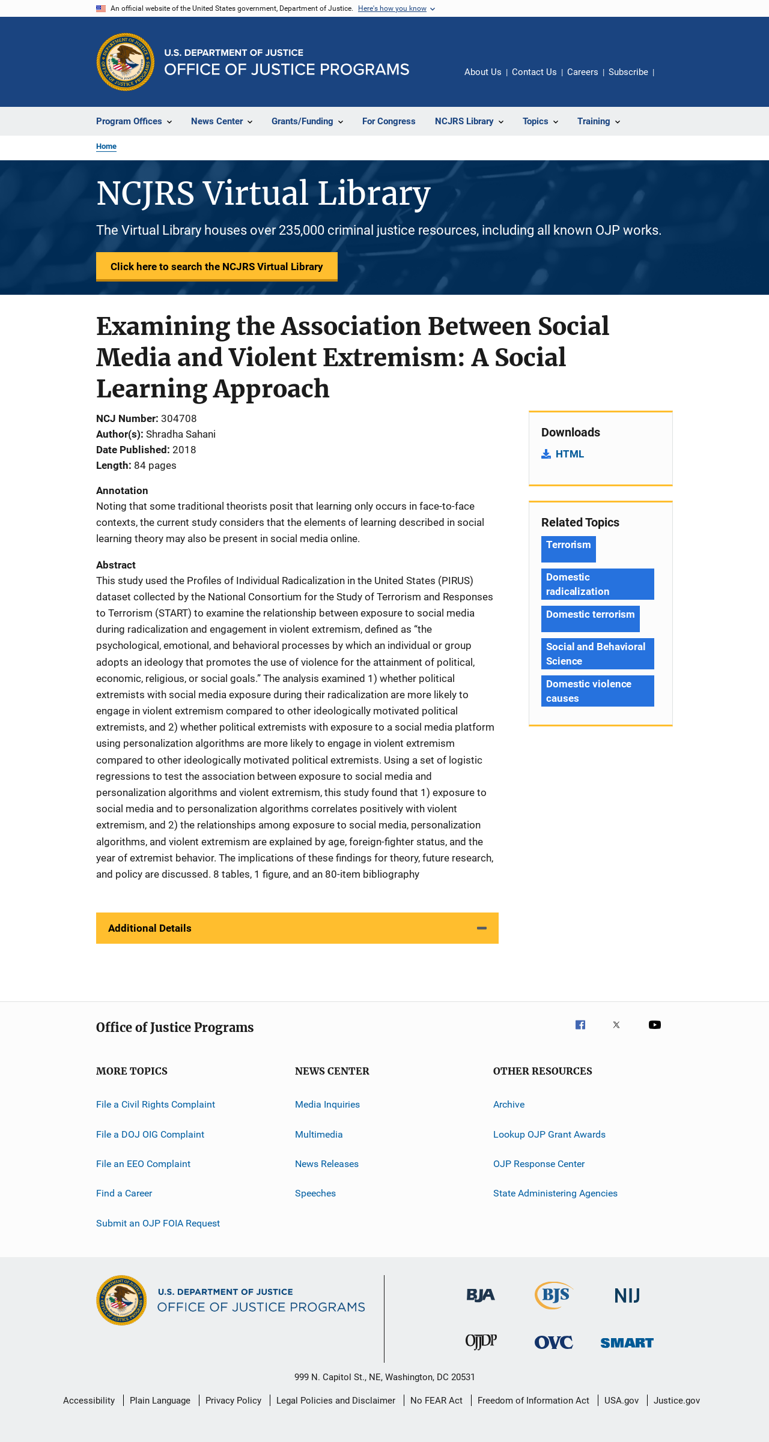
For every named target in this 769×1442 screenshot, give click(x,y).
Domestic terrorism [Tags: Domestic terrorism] (590, 614)
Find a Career (124, 1193)
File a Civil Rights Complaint (155, 1104)
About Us (483, 72)
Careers (582, 72)
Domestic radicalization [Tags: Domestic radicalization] (578, 584)
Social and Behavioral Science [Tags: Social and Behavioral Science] (596, 654)
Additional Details (150, 928)
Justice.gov (677, 1400)
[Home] (287, 62)
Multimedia (319, 1133)
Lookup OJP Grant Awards (549, 1133)
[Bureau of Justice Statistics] (554, 1312)
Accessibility (89, 1400)
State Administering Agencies (555, 1193)
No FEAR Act (436, 1400)
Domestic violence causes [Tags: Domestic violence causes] (588, 691)
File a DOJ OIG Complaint (150, 1133)
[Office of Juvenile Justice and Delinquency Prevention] (481, 1352)
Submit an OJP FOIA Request (158, 1222)
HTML (570, 454)
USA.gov (621, 1400)
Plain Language (160, 1400)
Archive (508, 1104)
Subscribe (628, 72)
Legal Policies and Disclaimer (335, 1400)
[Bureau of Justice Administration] (481, 1305)
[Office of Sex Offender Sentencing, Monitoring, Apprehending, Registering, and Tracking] (627, 1349)
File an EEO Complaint (143, 1163)
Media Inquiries (327, 1104)
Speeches (315, 1193)
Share (673, 80)
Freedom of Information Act (533, 1400)
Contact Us (534, 72)
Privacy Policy (233, 1400)
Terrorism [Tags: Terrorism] (568, 544)
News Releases (327, 1163)
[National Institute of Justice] (627, 1305)
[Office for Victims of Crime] (554, 1351)
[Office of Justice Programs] (125, 61)
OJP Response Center (539, 1163)
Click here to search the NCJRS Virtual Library (217, 267)
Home (106, 146)
